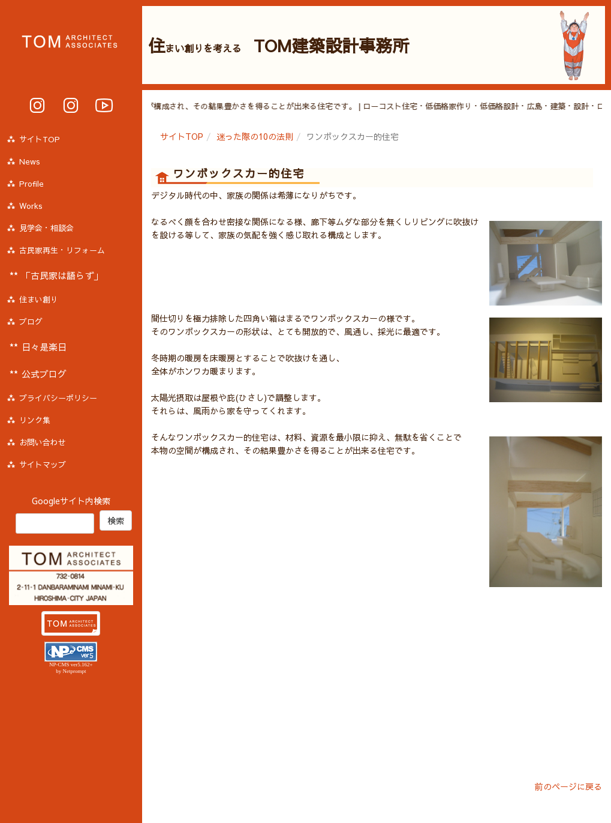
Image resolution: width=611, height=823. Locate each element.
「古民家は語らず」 (62, 275)
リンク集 (34, 420)
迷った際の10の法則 (254, 136)
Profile (31, 183)
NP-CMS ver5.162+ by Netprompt (71, 668)
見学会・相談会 (46, 228)
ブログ (31, 321)
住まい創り (38, 299)
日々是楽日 (44, 346)
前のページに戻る (568, 786)
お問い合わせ (42, 442)
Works (31, 205)
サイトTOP (181, 136)
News (29, 161)
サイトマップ (42, 464)
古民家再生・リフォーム (62, 250)
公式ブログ (44, 373)
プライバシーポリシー (58, 398)
